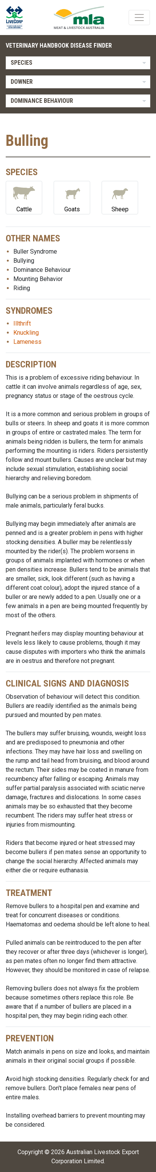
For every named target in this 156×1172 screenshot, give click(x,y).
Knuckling (26, 332)
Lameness (27, 341)
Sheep (120, 197)
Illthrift (22, 323)
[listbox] (78, 62)
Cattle (24, 197)
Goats (72, 197)
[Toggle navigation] (139, 17)
